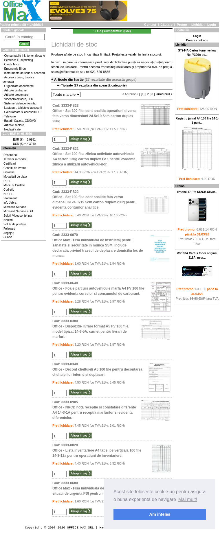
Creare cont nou (197, 40)
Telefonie (10, 116)
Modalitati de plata (15, 176)
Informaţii (9, 148)
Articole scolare (14, 125)
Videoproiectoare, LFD (18, 99)
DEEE (7, 181)
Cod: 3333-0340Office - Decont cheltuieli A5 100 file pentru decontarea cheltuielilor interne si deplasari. (97, 369)
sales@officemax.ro (65, 71)
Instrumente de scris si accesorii (24, 73)
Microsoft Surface (14, 207)
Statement (10, 198)
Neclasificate (12, 129)
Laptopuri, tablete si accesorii (23, 107)
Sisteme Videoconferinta (20, 103)
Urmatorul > (164, 94)
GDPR (7, 237)
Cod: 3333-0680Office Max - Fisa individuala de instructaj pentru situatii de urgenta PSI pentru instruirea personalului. (96, 488)
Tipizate (67, 85)
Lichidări (198, 24)
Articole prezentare (16, 94)
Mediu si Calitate (14, 185)
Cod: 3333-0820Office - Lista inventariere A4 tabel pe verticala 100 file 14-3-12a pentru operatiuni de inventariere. (96, 450)
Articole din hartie (15, 90)
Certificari (9, 163)
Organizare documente (19, 86)
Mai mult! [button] (187, 499)
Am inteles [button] (159, 514)
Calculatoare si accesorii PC (22, 112)
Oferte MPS (11, 64)
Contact (150, 24)
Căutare (167, 24)
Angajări (8, 233)
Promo (182, 24)
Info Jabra (9, 202)
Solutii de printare (14, 224)
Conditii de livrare (14, 168)
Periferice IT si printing (18, 60)
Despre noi (10, 154)
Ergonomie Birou (15, 68)
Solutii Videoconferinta (17, 215)
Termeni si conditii (14, 159)
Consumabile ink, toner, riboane (24, 55)
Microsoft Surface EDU (18, 211)
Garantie (8, 172)
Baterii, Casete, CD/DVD (20, 120)
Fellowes (9, 228)
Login (211, 24)
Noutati (8, 220)
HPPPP (8, 194)
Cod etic (8, 189)
